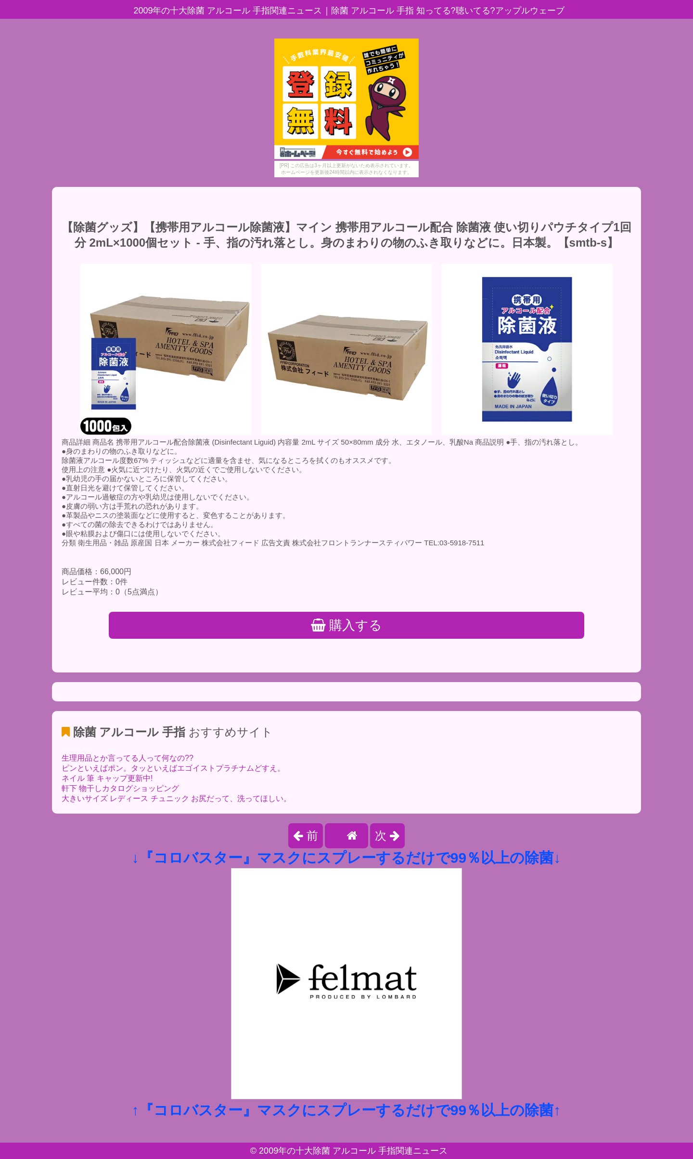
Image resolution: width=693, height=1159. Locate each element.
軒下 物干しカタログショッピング (120, 788)
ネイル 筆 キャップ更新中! (107, 778)
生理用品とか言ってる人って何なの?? (127, 758)
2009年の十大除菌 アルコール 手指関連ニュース (353, 1151)
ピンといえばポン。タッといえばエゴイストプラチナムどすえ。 (173, 768)
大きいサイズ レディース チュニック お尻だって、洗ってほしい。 (176, 798)
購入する (347, 625)
